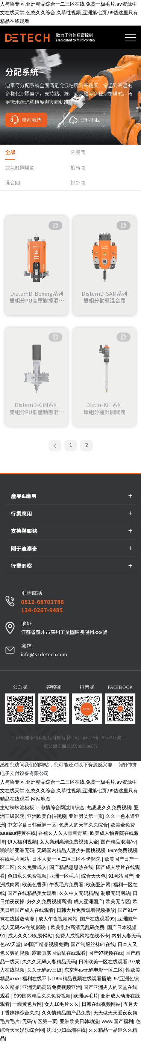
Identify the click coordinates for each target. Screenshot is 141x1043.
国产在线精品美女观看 (32, 893)
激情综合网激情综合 (63, 807)
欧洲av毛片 (85, 996)
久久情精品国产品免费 (66, 1013)
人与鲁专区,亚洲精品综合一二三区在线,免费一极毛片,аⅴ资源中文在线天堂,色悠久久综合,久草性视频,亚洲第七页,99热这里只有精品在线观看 (69, 12)
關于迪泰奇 (24, 548)
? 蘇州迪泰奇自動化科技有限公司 (45, 737)
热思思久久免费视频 (109, 807)
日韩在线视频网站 (101, 1004)
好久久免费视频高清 (49, 901)
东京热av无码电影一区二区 (93, 970)
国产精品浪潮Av (118, 842)
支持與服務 (24, 530)
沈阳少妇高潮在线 (66, 1030)
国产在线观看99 (97, 919)
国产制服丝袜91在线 (93, 944)
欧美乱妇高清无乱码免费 (78, 927)
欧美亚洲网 (98, 884)
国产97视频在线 (105, 953)
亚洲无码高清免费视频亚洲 (51, 987)
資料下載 (84, 120)
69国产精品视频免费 (45, 944)
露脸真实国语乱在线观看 (59, 953)
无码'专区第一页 (39, 1021)
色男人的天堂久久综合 (83, 825)
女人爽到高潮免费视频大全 (68, 842)
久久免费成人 (32, 867)
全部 (10, 152)
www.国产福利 (117, 1021)
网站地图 (40, 799)
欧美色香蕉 (34, 884)
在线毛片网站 (14, 859)
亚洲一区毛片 (64, 876)
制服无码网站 (115, 893)
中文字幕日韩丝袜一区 (32, 825)
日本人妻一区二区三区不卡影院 (67, 859)
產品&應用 (23, 496)
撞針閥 (78, 182)
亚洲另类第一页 (86, 816)
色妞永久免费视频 (27, 876)
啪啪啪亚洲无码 (17, 850)
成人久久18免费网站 (30, 936)
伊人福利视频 (22, 842)
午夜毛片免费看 (66, 884)
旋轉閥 (78, 167)
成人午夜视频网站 (57, 919)
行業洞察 (21, 565)
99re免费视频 (122, 850)
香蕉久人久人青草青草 (62, 833)
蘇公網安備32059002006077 (71, 746)
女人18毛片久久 (61, 1004)
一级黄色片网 (27, 1004)
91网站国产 (120, 876)
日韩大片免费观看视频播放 (85, 910)
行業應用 (21, 513)
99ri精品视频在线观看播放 (82, 978)
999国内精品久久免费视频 (42, 996)
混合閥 (12, 182)
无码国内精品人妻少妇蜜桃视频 (71, 850)
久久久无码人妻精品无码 (49, 961)
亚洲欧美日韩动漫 (79, 1021)
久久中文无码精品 (78, 893)
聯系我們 (26, 119)
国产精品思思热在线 (71, 867)
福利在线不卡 (37, 978)
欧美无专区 (118, 901)
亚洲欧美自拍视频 (46, 816)
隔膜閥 (78, 152)
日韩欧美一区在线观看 (103, 961)
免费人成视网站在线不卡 (82, 936)
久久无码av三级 (44, 970)
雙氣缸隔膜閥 (20, 167)
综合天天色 (93, 876)
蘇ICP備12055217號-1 (104, 737)
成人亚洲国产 (88, 901)
